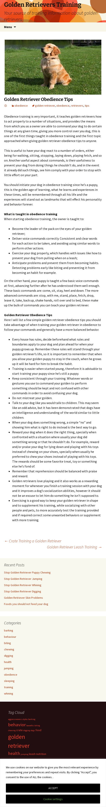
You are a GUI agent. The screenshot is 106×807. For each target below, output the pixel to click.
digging (8, 655)
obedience (21, 105)
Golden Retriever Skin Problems (23, 598)
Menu (8, 27)
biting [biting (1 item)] (37, 725)
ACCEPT (53, 788)
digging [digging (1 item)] (26, 730)
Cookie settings (53, 799)
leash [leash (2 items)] (32, 754)
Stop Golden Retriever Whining (22, 585)
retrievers (77, 105)
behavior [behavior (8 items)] (17, 724)
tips (87, 105)
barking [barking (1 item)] (31, 719)
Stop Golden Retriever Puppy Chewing (27, 572)
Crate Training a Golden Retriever (32, 540)
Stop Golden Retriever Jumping (23, 579)
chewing (9, 649)
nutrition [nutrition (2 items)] (41, 754)
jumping (9, 668)
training (8, 687)
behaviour (10, 637)
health (8, 662)
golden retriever (45, 105)
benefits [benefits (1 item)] (30, 725)
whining (8, 693)
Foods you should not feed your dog (26, 604)
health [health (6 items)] (14, 753)
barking (8, 630)
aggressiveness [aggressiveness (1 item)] (15, 719)
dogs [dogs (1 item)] (33, 730)
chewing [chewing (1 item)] (12, 730)
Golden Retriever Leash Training (74, 546)
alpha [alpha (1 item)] (25, 719)
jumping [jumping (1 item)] (24, 754)
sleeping (9, 681)
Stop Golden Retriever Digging (22, 591)
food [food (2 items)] (38, 730)
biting (7, 643)
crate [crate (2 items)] (19, 730)
